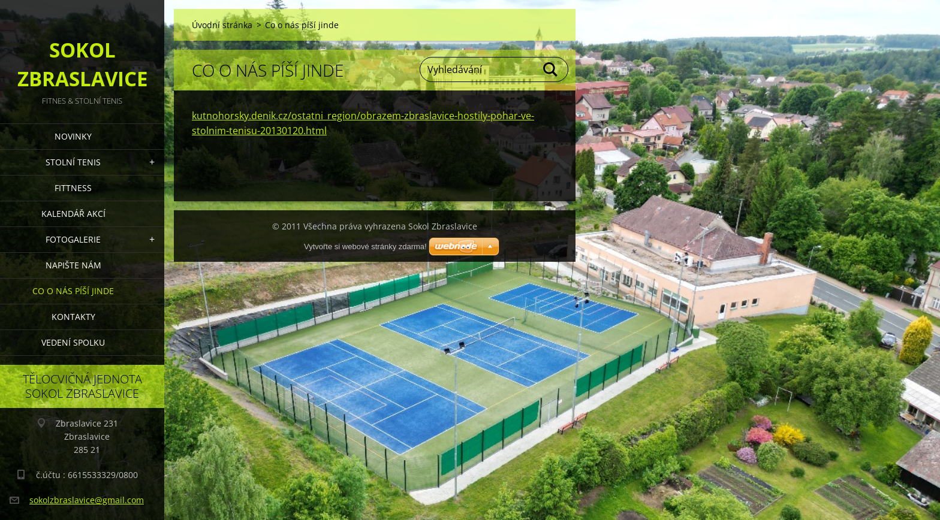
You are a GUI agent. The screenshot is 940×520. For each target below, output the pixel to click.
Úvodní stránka (222, 25)
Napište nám (73, 265)
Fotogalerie (73, 239)
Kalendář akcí (73, 213)
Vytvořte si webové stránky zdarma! (365, 246)
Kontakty (73, 316)
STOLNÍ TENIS (73, 162)
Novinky (73, 136)
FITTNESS (73, 188)
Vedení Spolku (73, 342)
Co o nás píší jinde (73, 291)
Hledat (551, 69)
